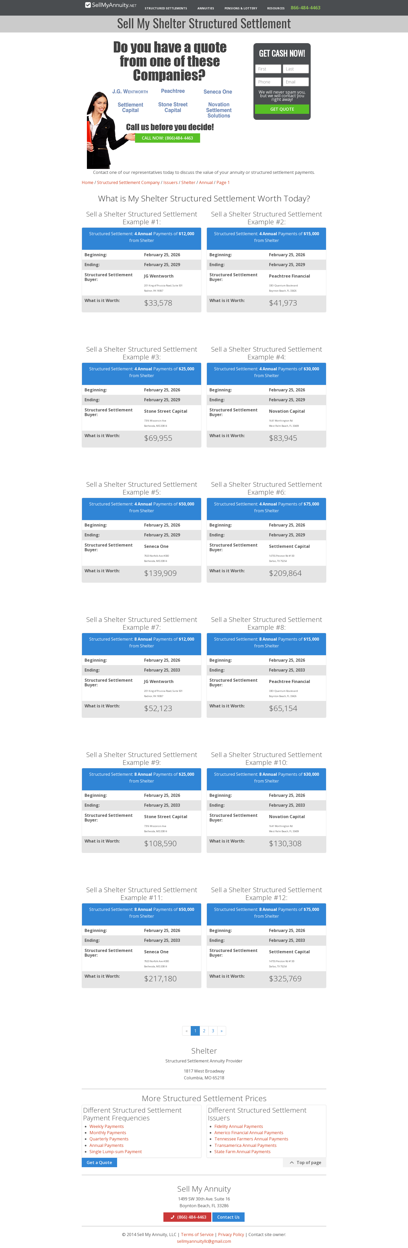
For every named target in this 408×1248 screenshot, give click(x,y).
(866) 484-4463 (188, 1217)
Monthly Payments (108, 1132)
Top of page (305, 1162)
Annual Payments (107, 1145)
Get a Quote (99, 1162)
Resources (276, 8)
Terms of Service (197, 1234)
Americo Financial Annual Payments (248, 1132)
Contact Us (228, 1217)
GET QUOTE (282, 109)
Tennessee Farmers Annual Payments (251, 1139)
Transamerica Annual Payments (245, 1145)
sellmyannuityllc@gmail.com (204, 1241)
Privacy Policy (231, 1234)
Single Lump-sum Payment (116, 1151)
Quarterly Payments (109, 1139)
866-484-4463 (305, 7)
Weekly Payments (107, 1126)
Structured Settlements (166, 8)
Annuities (205, 8)
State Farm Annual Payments (242, 1151)
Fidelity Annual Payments (238, 1126)
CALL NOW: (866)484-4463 (167, 138)
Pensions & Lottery (241, 8)
